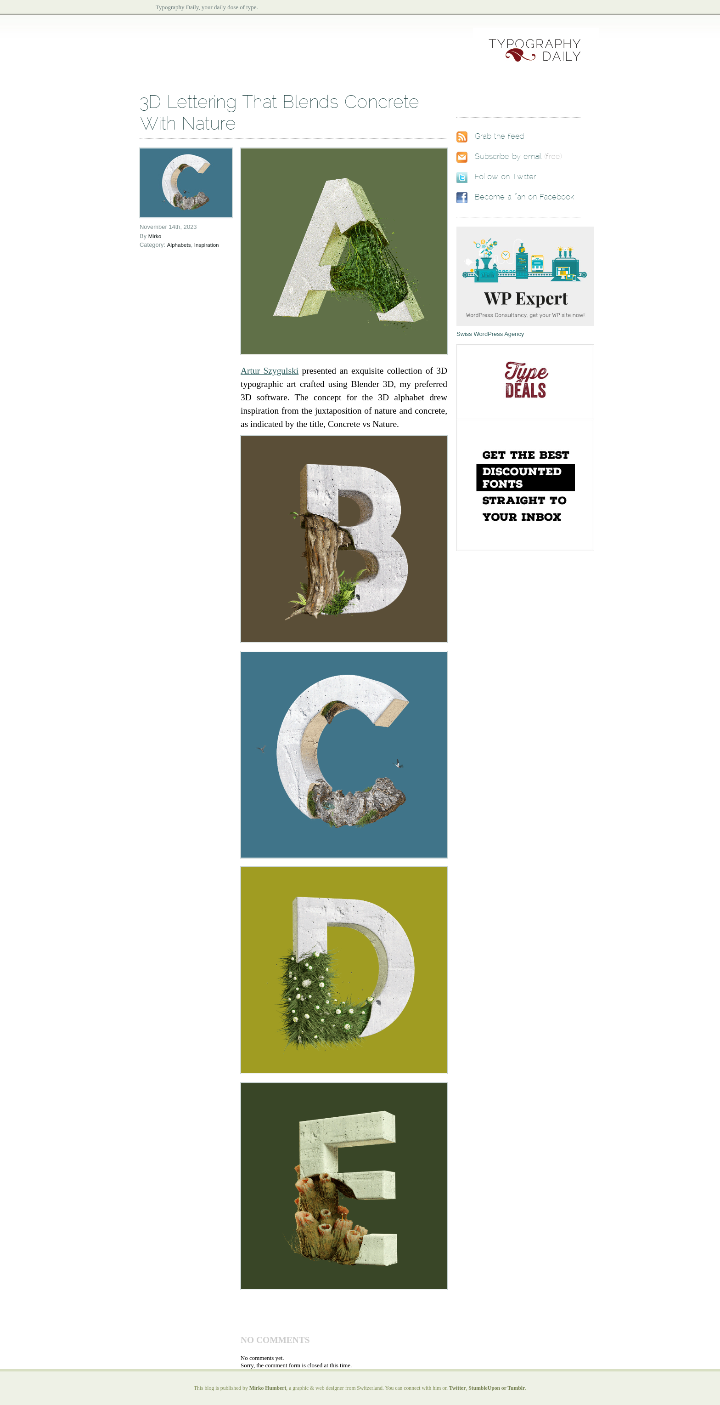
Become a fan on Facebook (524, 197)
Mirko (155, 236)
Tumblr (516, 1388)
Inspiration (206, 245)
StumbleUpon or (487, 1388)
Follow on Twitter (505, 177)
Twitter (457, 1388)
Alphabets (179, 245)
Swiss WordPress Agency (490, 333)
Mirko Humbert (268, 1388)
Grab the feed (499, 136)
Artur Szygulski (269, 370)
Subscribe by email (508, 157)
